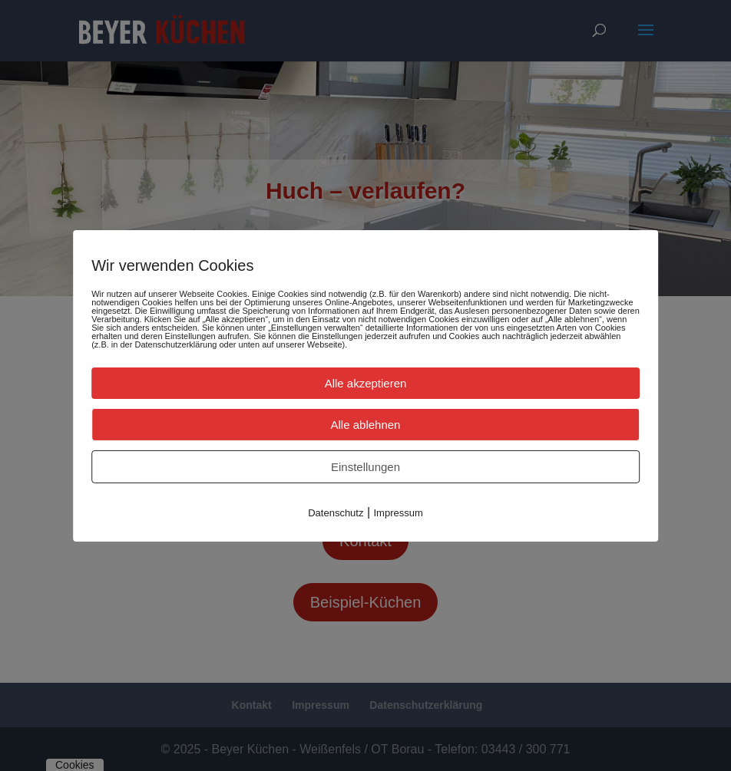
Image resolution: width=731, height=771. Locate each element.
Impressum (398, 512)
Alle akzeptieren (366, 382)
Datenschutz (335, 512)
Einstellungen (365, 466)
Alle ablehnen (366, 423)
